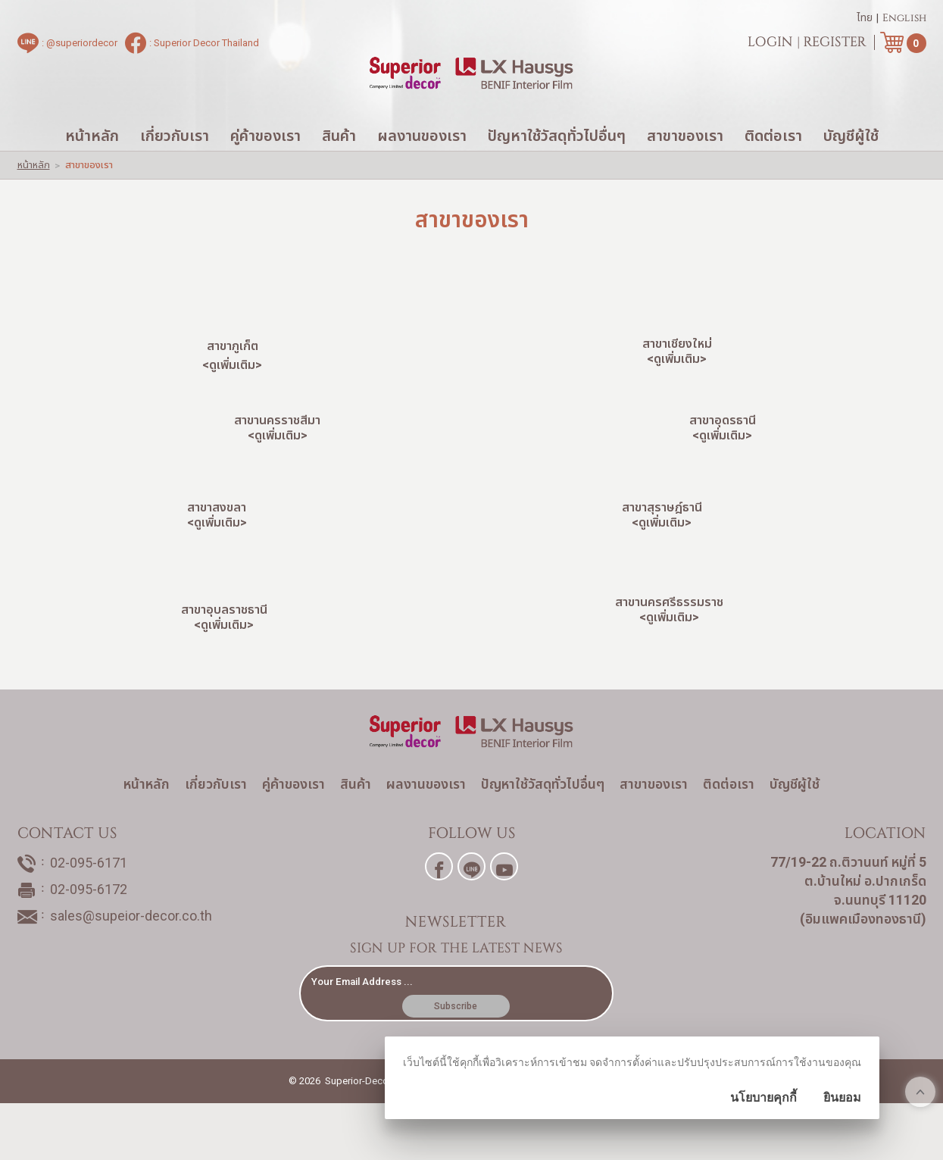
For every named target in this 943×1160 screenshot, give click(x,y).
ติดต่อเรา (773, 167)
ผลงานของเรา (422, 167)
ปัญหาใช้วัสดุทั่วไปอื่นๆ (557, 167)
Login (770, 45)
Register (835, 45)
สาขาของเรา (685, 167)
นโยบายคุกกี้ (763, 1097)
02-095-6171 (88, 928)
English (904, 21)
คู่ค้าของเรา (265, 167)
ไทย (865, 21)
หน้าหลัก (92, 167)
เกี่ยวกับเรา (174, 167)
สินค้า (339, 167)
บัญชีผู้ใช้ (851, 167)
